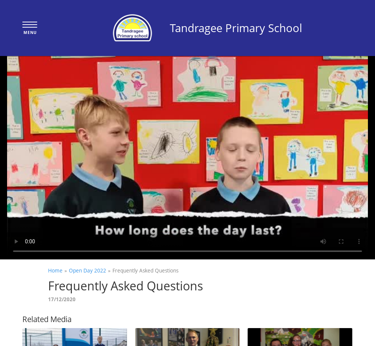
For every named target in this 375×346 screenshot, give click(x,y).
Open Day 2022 (87, 270)
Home (55, 270)
